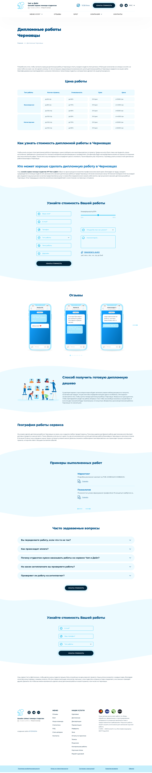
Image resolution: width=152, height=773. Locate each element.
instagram (126, 5)
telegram (121, 5)
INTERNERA (32, 732)
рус (130, 5)
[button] (135, 325)
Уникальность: (87, 212)
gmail (38, 713)
